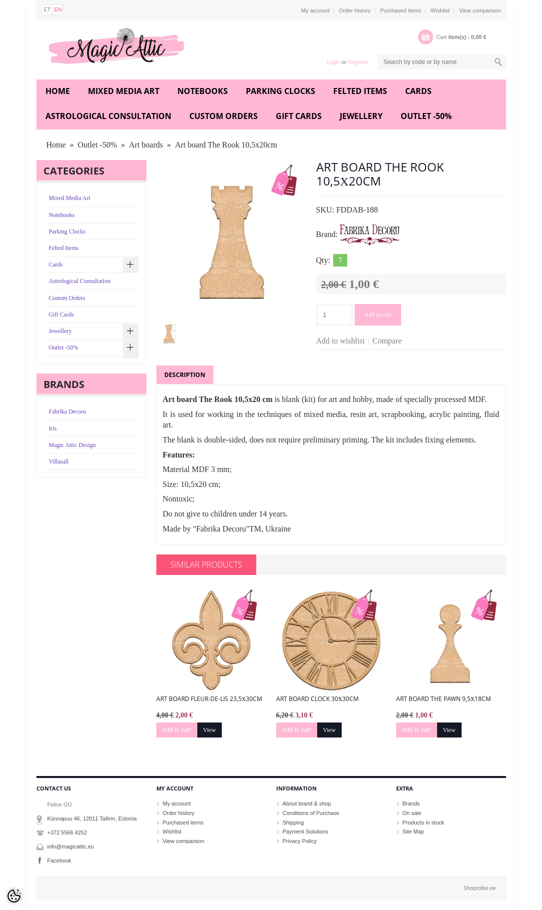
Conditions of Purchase (311, 813)
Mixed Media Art (123, 91)
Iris (53, 428)
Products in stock (424, 823)
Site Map (413, 831)
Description (184, 374)
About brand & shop (307, 803)
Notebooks (202, 91)
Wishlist (440, 11)
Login (333, 62)
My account (315, 11)
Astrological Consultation (108, 116)
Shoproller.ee (480, 888)
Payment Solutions (306, 831)
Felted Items (360, 91)
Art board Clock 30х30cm (317, 699)
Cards (418, 91)
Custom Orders (223, 116)
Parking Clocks (280, 91)
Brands (411, 803)
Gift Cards (299, 116)
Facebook (59, 861)
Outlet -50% (426, 116)
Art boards (146, 144)
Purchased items (400, 11)
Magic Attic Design (72, 445)
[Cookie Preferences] (14, 896)
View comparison (480, 11)
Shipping (293, 823)
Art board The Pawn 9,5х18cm (444, 699)
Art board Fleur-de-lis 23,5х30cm (209, 699)
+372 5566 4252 (67, 833)
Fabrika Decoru (67, 411)
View (209, 730)
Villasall (59, 461)
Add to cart (378, 314)
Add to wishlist (340, 340)
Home (57, 91)
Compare (387, 340)
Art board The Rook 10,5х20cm (226, 144)
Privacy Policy (300, 841)
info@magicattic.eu (70, 847)
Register (358, 62)
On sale (412, 813)
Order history (355, 11)
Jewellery (361, 116)
